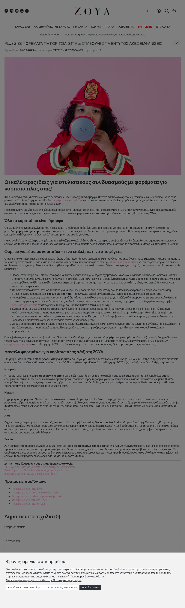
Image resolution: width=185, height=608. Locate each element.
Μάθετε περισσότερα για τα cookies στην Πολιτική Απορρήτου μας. (44, 580)
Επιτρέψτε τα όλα (90, 587)
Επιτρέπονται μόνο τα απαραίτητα (24, 587)
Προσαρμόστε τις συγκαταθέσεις (62, 587)
